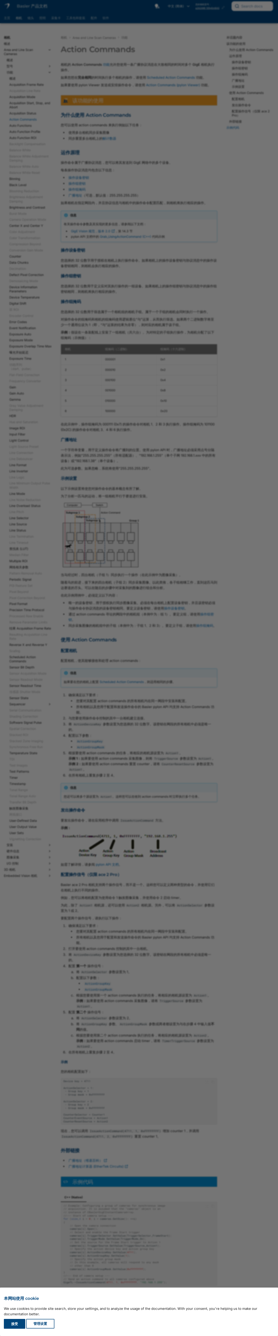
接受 (14, 1324)
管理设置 (40, 1324)
